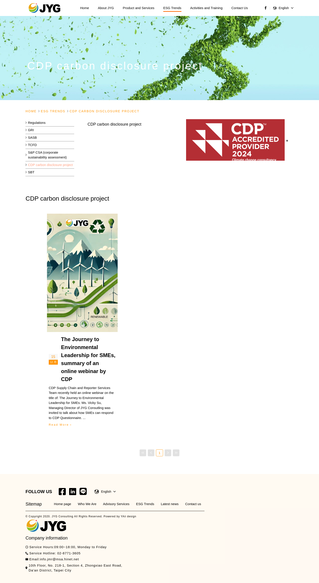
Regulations (36, 123)
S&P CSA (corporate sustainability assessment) (47, 154)
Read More (59, 424)
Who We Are (87, 504)
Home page (62, 504)
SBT (31, 172)
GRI (31, 130)
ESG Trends (145, 504)
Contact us (193, 504)
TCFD (32, 145)
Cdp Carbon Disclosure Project (104, 111)
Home (31, 111)
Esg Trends (53, 111)
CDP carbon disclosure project (50, 165)
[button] (287, 141)
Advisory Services (116, 504)
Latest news (170, 504)
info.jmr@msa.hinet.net (59, 559)
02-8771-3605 (68, 553)
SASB (32, 137)
